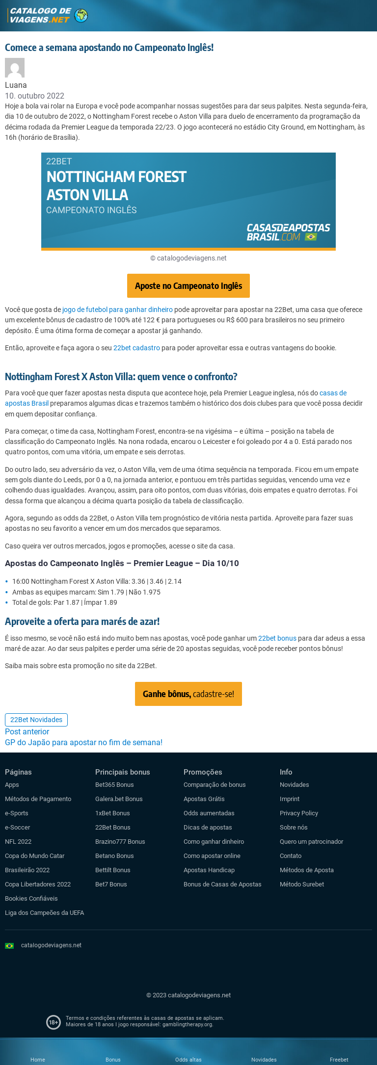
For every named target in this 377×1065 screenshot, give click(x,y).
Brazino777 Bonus (120, 841)
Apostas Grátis (204, 799)
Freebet (339, 1060)
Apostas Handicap (209, 870)
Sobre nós (294, 827)
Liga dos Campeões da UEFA (44, 912)
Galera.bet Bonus (119, 799)
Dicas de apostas (208, 827)
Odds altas (188, 1060)
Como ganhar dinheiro (214, 841)
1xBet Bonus (112, 813)
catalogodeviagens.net (51, 945)
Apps (12, 784)
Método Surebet (302, 884)
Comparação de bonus (215, 784)
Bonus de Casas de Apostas (223, 884)
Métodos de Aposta (307, 870)
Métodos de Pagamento (38, 799)
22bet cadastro (136, 348)
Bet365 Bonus (114, 784)
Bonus (113, 1060)
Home (37, 1060)
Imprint (289, 799)
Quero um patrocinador (311, 841)
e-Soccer (17, 827)
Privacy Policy (299, 813)
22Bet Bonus (113, 827)
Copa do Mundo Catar (34, 855)
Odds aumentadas (209, 813)
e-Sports (16, 813)
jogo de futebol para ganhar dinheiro (117, 309)
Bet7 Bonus (111, 884)
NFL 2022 (18, 841)
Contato (290, 855)
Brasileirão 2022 (27, 870)
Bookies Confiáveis (31, 898)
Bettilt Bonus (113, 870)
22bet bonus (277, 638)
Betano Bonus (114, 855)
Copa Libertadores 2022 (38, 884)
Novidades (294, 784)
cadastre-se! (188, 693)
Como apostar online (212, 855)
